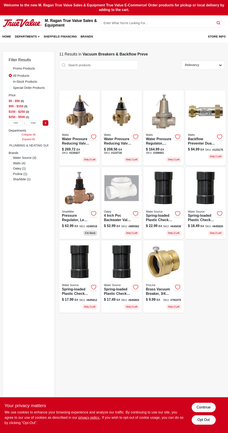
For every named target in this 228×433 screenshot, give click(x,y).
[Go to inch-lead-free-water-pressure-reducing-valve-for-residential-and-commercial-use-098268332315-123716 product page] (121, 128)
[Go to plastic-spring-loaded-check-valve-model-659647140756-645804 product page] (121, 277)
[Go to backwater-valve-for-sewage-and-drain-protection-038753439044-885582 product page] (121, 203)
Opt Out (203, 420)
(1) (19, 168)
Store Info (217, 36)
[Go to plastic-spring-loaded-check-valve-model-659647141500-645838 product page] (163, 203)
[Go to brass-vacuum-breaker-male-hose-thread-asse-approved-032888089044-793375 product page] (163, 277)
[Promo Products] (10, 68)
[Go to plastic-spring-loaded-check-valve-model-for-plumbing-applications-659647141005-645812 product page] (79, 277)
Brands (87, 36)
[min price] (16, 123)
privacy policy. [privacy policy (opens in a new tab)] (89, 417)
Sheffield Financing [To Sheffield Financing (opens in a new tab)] (60, 36)
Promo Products (24, 68)
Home (6, 36)
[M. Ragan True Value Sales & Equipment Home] (22, 23)
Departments (26, 36)
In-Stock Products (25, 82)
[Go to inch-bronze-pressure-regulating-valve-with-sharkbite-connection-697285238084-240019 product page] (79, 203)
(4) (24, 157)
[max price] (33, 123)
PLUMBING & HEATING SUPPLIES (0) (36, 145)
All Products (21, 76)
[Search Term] (161, 23)
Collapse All (28, 134)
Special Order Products (29, 88)
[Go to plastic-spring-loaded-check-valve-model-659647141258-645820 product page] (205, 203)
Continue (203, 407)
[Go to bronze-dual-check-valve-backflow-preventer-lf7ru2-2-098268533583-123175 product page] (205, 128)
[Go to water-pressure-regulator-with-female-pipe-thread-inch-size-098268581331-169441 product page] (163, 128)
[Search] (219, 22)
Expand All (28, 139)
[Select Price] (45, 123)
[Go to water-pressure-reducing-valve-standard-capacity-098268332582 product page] (79, 128)
